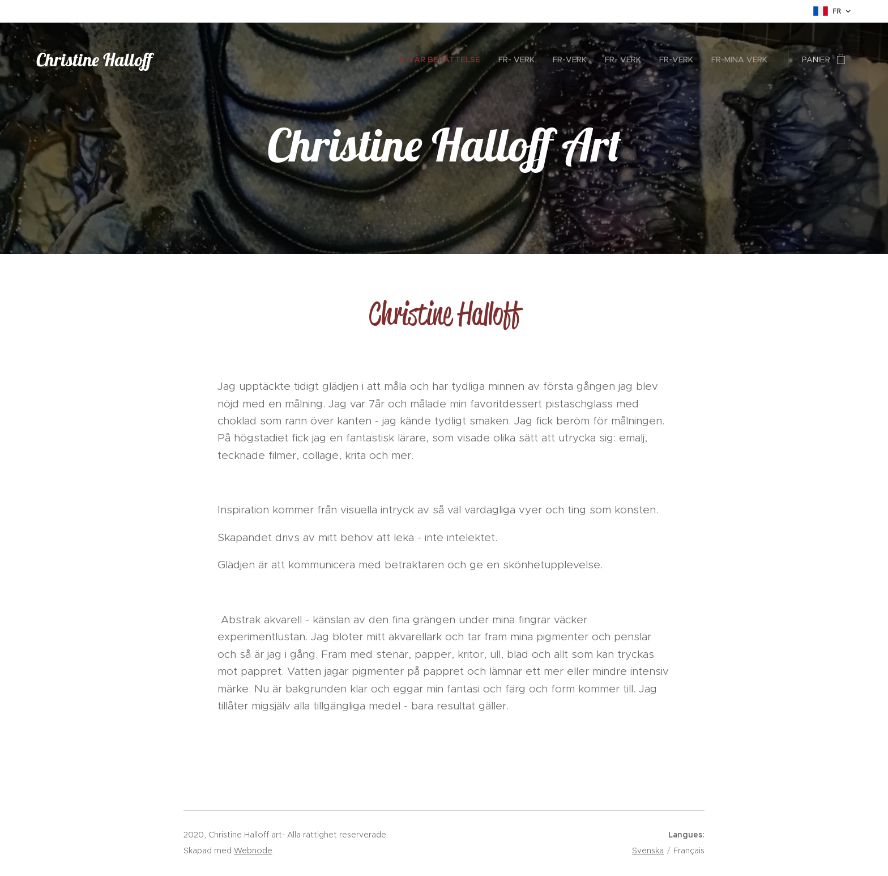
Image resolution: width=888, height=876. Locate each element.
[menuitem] (440, 59)
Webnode (253, 850)
